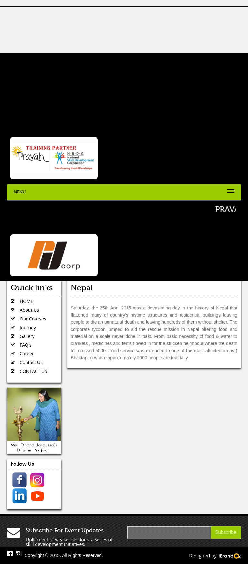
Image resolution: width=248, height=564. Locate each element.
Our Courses (33, 319)
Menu (20, 192)
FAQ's (26, 345)
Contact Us (31, 362)
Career (27, 354)
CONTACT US (33, 371)
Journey (28, 327)
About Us (29, 310)
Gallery (27, 336)
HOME (26, 301)
